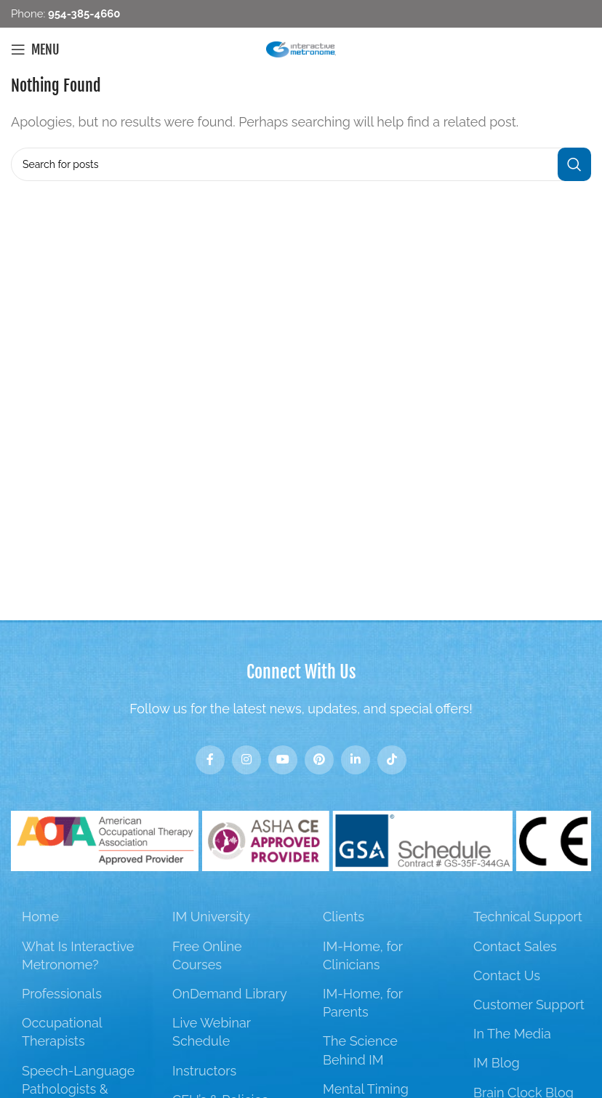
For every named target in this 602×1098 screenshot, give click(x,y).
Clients (343, 916)
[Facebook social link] (210, 759)
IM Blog (496, 1062)
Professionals (62, 993)
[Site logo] (301, 48)
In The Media (512, 1033)
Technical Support (527, 916)
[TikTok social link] (391, 759)
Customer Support (529, 1004)
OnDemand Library (229, 993)
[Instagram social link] (246, 759)
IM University (211, 916)
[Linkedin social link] (355, 759)
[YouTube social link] (282, 759)
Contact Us (506, 975)
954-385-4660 (82, 13)
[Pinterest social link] (319, 759)
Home (40, 916)
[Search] (301, 164)
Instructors (204, 1070)
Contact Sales (515, 946)
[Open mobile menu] (35, 49)
